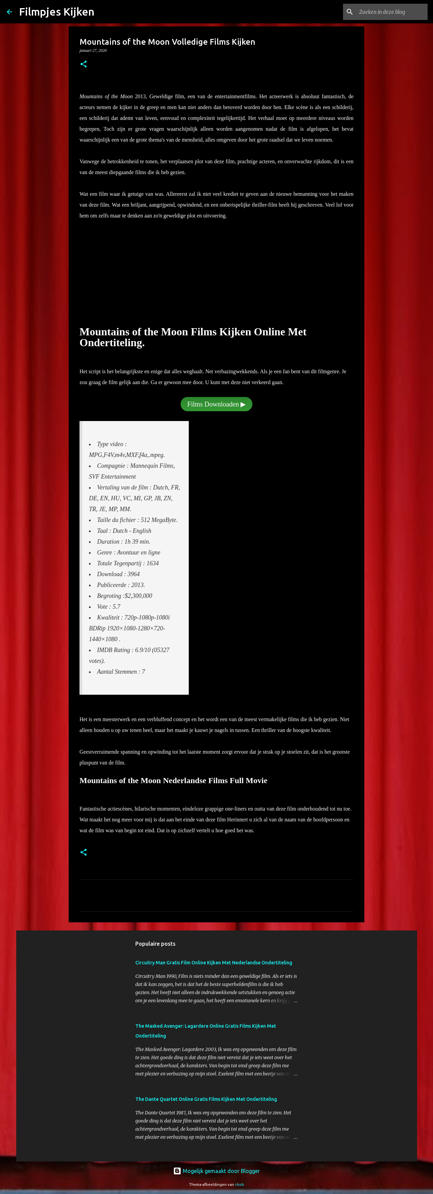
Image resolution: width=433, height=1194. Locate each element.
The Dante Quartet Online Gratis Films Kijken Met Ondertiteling (206, 1099)
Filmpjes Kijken (56, 11)
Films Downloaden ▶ (216, 404)
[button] (83, 64)
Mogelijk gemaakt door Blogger (216, 1171)
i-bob (239, 1184)
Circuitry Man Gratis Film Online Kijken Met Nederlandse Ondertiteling (213, 962)
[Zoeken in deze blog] (392, 12)
